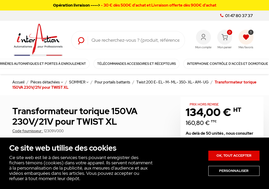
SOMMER (79, 82)
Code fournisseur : (27, 131)
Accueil (18, 82)
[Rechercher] (135, 40)
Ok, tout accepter (233, 155)
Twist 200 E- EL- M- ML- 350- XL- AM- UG (172, 82)
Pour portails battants (113, 82)
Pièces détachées (46, 82)
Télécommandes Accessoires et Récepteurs (136, 64)
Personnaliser (234, 171)
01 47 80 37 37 (236, 15)
